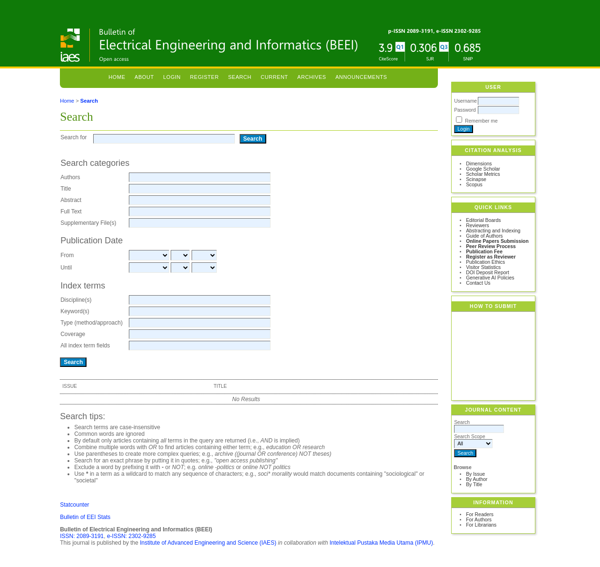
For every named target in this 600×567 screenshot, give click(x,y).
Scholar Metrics (483, 174)
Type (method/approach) (91, 322)
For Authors (479, 519)
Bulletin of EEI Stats (85, 517)
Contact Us (478, 283)
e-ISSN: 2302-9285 (131, 536)
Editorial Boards (483, 220)
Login (172, 77)
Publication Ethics (485, 262)
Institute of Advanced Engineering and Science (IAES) (208, 542)
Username (465, 101)
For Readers (480, 514)
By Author (476, 479)
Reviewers (477, 225)
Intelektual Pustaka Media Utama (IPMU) (381, 542)
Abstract (70, 200)
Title (65, 188)
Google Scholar (483, 169)
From (67, 255)
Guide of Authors (484, 236)
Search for (73, 137)
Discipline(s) (75, 300)
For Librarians (481, 525)
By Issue (475, 474)
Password (465, 110)
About (144, 77)
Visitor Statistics (483, 267)
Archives (311, 77)
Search (240, 77)
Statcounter (74, 504)
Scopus (474, 184)
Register (204, 77)
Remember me (481, 121)
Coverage (72, 334)
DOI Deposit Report (487, 272)
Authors (70, 177)
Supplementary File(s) (88, 223)
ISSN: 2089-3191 (82, 536)
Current (274, 77)
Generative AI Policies (490, 277)
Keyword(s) (74, 311)
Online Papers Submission (497, 241)
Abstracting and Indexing (493, 230)
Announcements (361, 77)
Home (116, 77)
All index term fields (85, 345)
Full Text (70, 211)
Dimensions (479, 163)
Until (66, 267)
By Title (474, 484)
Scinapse (476, 179)
